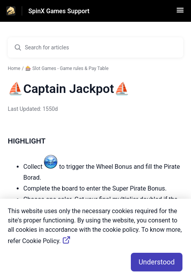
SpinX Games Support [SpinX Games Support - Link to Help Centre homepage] (58, 11)
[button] (180, 12)
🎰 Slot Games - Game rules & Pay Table (66, 68)
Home (14, 68)
